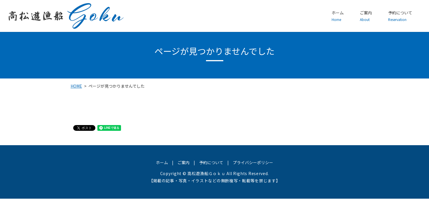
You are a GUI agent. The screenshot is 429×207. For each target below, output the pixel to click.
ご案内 (366, 16)
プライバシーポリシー (253, 162)
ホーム (338, 16)
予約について (400, 16)
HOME (76, 86)
